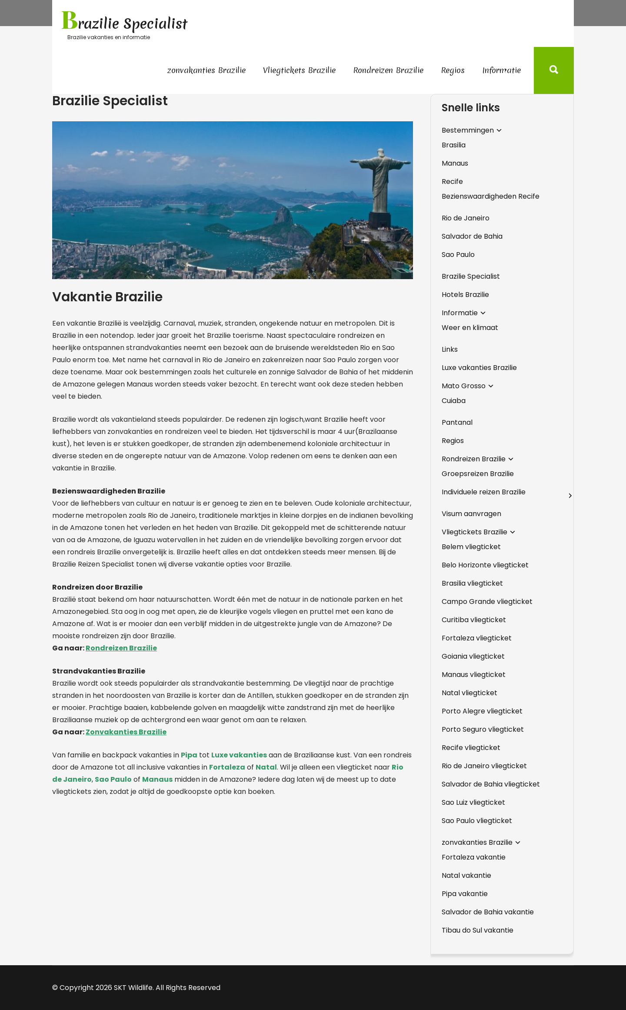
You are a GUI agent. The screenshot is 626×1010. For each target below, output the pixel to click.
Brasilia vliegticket (472, 583)
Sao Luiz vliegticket (473, 802)
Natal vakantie (466, 875)
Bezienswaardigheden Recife (490, 196)
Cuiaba (454, 401)
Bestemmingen (468, 130)
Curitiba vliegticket (474, 620)
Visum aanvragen (471, 514)
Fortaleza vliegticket (477, 638)
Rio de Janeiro (465, 218)
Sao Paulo (113, 779)
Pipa (189, 755)
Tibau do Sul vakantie (477, 930)
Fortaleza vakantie (474, 857)
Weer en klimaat (470, 328)
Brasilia (454, 145)
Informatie (501, 70)
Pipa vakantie (465, 894)
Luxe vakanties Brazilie (479, 368)
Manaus (157, 779)
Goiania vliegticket (473, 656)
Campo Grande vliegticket (487, 602)
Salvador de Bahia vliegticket (491, 784)
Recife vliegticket (471, 748)
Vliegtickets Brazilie (299, 70)
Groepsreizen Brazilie (478, 474)
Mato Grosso (464, 386)
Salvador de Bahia (472, 236)
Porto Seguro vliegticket (483, 729)
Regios (453, 70)
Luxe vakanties (239, 755)
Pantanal (457, 422)
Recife (452, 182)
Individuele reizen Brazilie (484, 492)
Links (450, 349)
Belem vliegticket (471, 547)
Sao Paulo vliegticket (477, 821)
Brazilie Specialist (471, 276)
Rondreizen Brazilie (388, 70)
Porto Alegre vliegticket (482, 711)
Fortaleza (227, 767)
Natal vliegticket (469, 693)
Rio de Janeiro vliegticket (484, 766)
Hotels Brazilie (465, 295)
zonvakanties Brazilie (206, 70)
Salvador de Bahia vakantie (488, 912)
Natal (266, 767)
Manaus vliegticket (474, 675)
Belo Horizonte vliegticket (485, 565)
